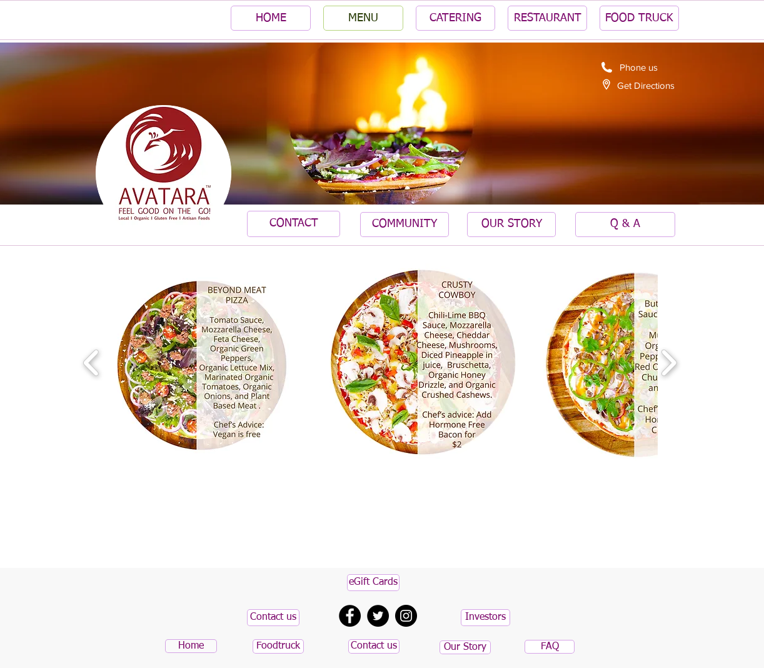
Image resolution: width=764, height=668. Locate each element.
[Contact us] (273, 617)
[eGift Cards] (373, 582)
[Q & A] (625, 224)
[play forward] (669, 363)
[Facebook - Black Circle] (350, 616)
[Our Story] (465, 647)
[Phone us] (638, 66)
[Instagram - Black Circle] (406, 616)
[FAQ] (550, 647)
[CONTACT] (293, 224)
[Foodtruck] (278, 646)
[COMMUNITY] (404, 224)
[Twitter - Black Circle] (378, 616)
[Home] (191, 646)
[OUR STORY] (511, 224)
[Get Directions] (646, 85)
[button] (202, 362)
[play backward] (92, 363)
